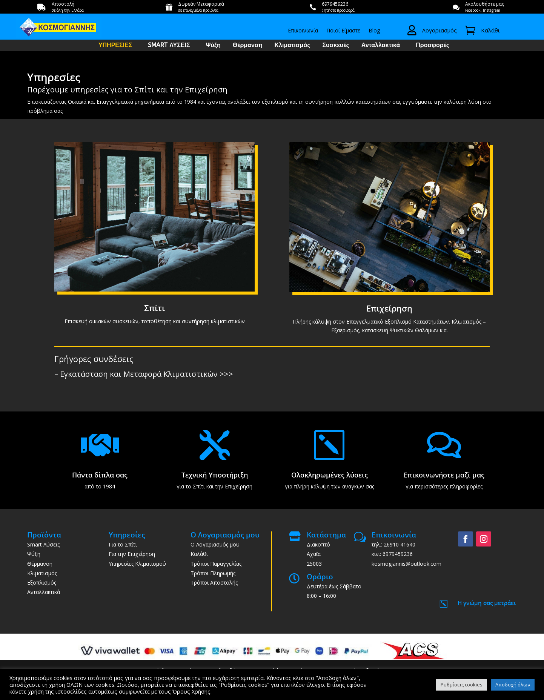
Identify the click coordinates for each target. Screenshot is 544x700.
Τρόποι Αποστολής (214, 582)
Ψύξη (213, 46)
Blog (374, 31)
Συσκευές (335, 46)
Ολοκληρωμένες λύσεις (329, 474)
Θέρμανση (248, 46)
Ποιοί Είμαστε (343, 31)
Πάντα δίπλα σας (100, 474)
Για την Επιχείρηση (132, 553)
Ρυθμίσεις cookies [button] (462, 684)
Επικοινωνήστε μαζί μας (444, 474)
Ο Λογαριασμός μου (215, 544)
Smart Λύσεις (43, 544)
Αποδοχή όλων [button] (512, 684)
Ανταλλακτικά (380, 46)
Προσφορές (432, 46)
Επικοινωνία (303, 31)
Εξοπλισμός (41, 582)
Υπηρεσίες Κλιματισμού (137, 563)
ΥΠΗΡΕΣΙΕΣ (115, 46)
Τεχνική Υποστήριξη (214, 474)
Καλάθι (199, 553)
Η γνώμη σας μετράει (487, 602)
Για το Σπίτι (123, 544)
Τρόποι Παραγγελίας (216, 563)
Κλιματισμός (292, 46)
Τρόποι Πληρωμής (213, 573)
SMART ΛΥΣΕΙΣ (169, 46)
